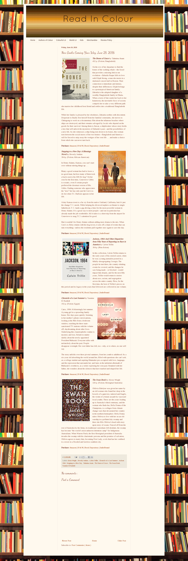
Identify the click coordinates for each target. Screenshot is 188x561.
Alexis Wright (72, 460)
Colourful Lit (61, 40)
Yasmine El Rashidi (68, 466)
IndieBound (104, 146)
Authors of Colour (46, 40)
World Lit (73, 40)
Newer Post (66, 541)
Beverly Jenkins (83, 460)
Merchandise (92, 40)
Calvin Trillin (93, 460)
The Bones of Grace (101, 463)
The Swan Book (114, 463)
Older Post (122, 541)
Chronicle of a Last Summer (108, 460)
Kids (81, 40)
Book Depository (91, 146)
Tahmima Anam (88, 463)
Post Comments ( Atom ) (81, 545)
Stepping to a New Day (74, 463)
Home (32, 40)
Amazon (72, 146)
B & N (80, 146)
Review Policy (106, 40)
